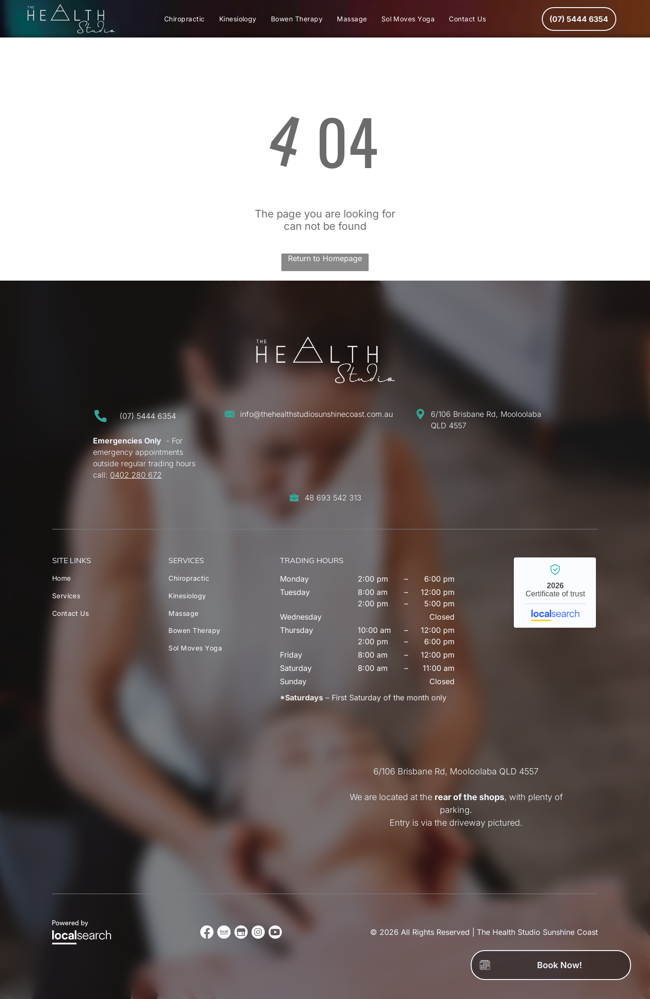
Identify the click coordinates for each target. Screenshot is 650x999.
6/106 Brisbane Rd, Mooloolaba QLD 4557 (456, 771)
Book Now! (559, 965)
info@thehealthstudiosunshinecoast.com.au (316, 414)
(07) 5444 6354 (148, 416)
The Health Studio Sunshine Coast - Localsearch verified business (555, 592)
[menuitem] (184, 19)
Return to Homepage (325, 258)
